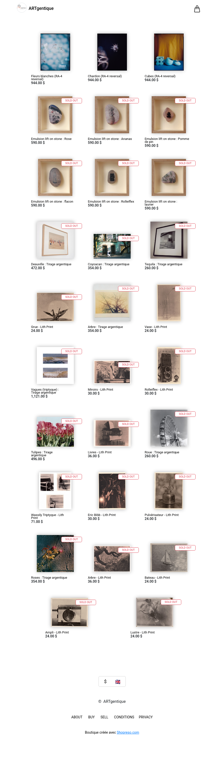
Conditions (124, 717)
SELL (104, 717)
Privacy (146, 717)
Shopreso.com (128, 732)
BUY (91, 717)
